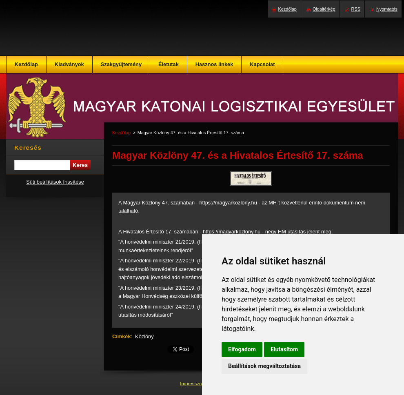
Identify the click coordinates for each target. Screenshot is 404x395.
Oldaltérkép (324, 9)
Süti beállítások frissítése (55, 182)
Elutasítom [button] (284, 349)
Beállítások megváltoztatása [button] (264, 366)
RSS (355, 9)
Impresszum (193, 383)
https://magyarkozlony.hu (228, 203)
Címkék (121, 336)
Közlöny (144, 336)
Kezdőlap (121, 132)
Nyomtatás (386, 9)
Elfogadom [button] (242, 349)
